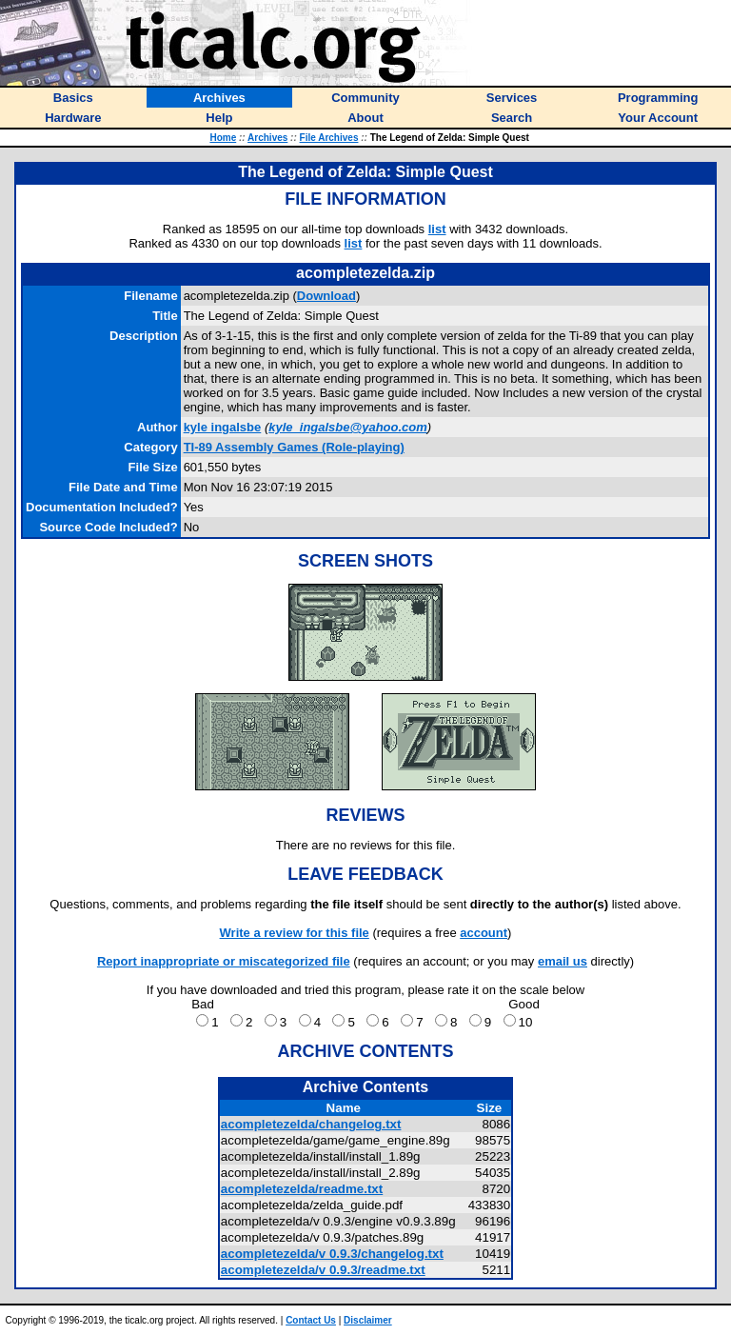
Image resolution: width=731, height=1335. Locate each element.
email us (562, 961)
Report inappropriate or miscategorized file (223, 961)
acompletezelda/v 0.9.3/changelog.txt (332, 1253)
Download (326, 296)
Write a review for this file (294, 933)
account (483, 933)
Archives (267, 137)
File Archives (329, 137)
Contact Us (311, 1320)
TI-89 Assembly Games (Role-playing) (294, 447)
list (437, 229)
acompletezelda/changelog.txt (311, 1124)
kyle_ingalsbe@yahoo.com (347, 427)
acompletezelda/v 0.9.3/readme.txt (323, 1270)
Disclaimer (368, 1320)
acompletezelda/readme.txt (302, 1189)
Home (222, 137)
